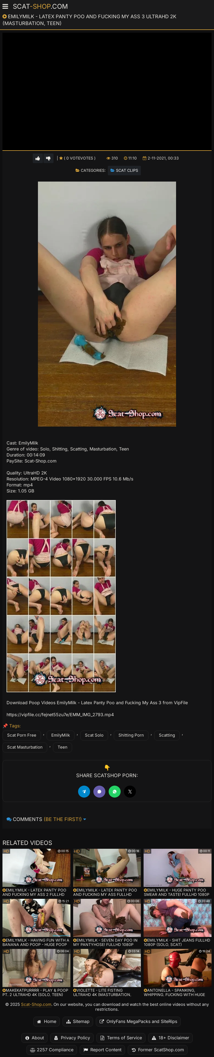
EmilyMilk (60, 735)
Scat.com (40, 6)
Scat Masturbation (25, 747)
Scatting (167, 735)
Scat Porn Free (21, 735)
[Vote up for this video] (38, 158)
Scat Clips (127, 170)
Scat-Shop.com (36, 1004)
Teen (62, 747)
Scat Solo (94, 735)
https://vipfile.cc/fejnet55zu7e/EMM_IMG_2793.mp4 (60, 714)
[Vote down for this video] (48, 158)
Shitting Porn (131, 735)
